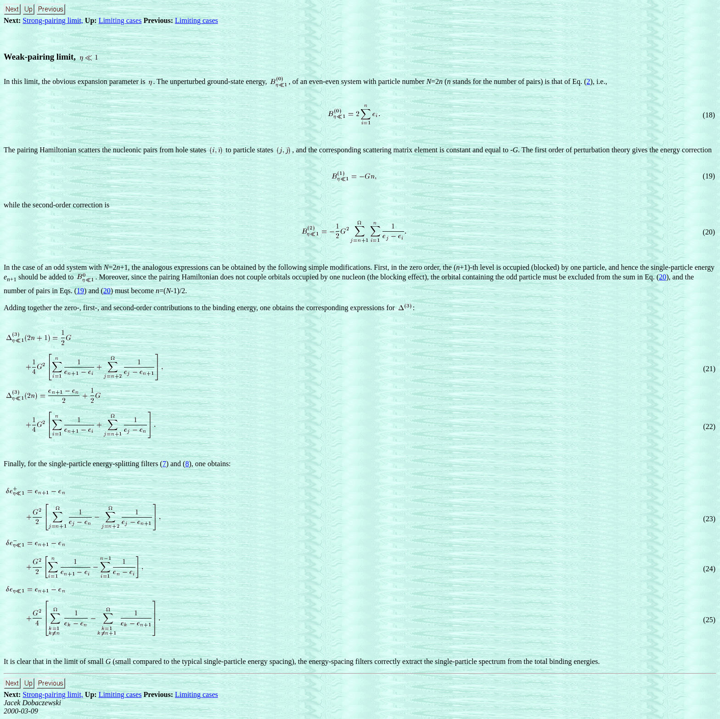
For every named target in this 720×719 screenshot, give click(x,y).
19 (80, 291)
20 (662, 277)
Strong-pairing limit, (52, 20)
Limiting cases (120, 20)
